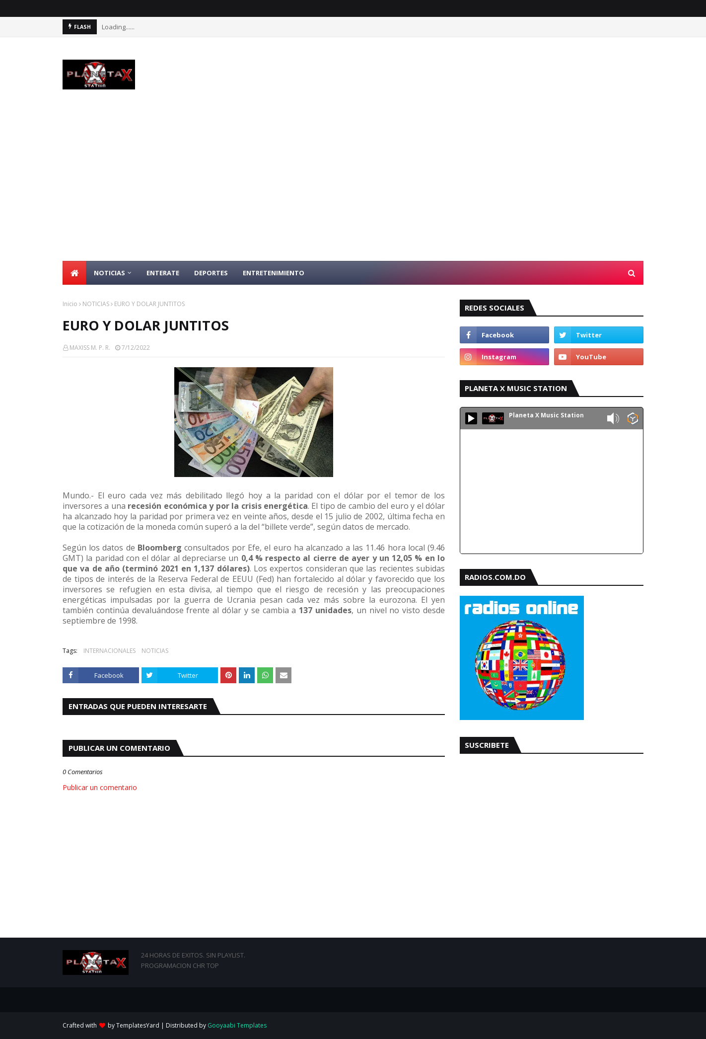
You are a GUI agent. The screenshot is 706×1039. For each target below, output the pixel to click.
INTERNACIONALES (109, 650)
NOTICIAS (95, 304)
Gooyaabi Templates (237, 1025)
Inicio (70, 304)
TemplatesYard (137, 1025)
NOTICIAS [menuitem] (109, 272)
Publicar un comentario (100, 787)
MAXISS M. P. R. (90, 347)
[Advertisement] (353, 186)
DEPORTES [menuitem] (211, 272)
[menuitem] (74, 273)
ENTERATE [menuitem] (162, 272)
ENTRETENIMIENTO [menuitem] (273, 272)
